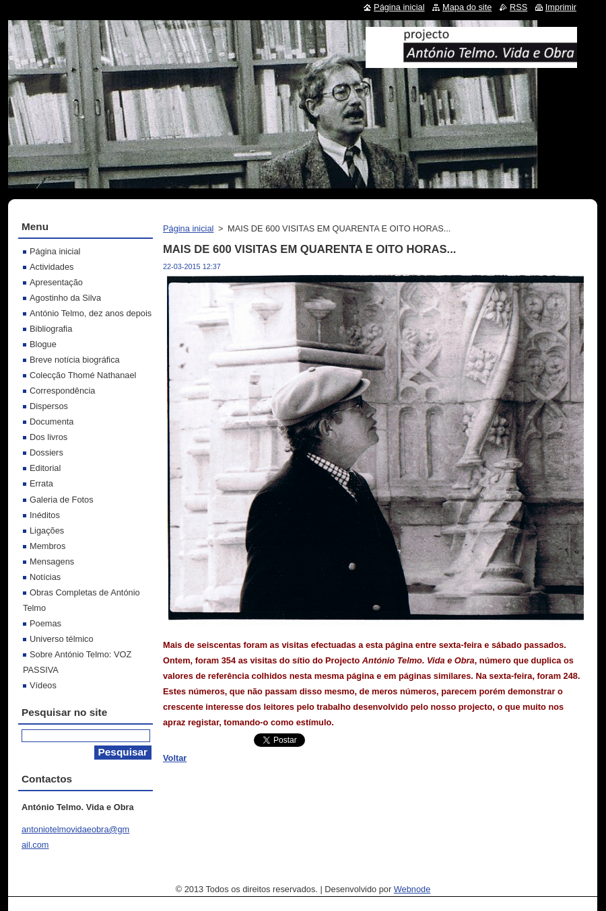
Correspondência (62, 391)
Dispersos (49, 406)
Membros (47, 546)
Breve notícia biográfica (75, 360)
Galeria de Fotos (62, 500)
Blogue (43, 344)
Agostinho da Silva (65, 298)
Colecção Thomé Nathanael (83, 375)
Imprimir (560, 7)
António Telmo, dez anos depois (91, 313)
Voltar (175, 758)
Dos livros (48, 437)
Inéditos (45, 515)
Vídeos (43, 685)
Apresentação (56, 282)
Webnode (412, 889)
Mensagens (52, 561)
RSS (518, 7)
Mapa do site (467, 7)
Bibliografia (51, 329)
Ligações (47, 530)
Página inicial (188, 228)
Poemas (45, 623)
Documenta (51, 421)
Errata (41, 483)
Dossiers (46, 452)
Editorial (45, 468)
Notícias (45, 577)
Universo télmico (62, 639)
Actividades (51, 267)
